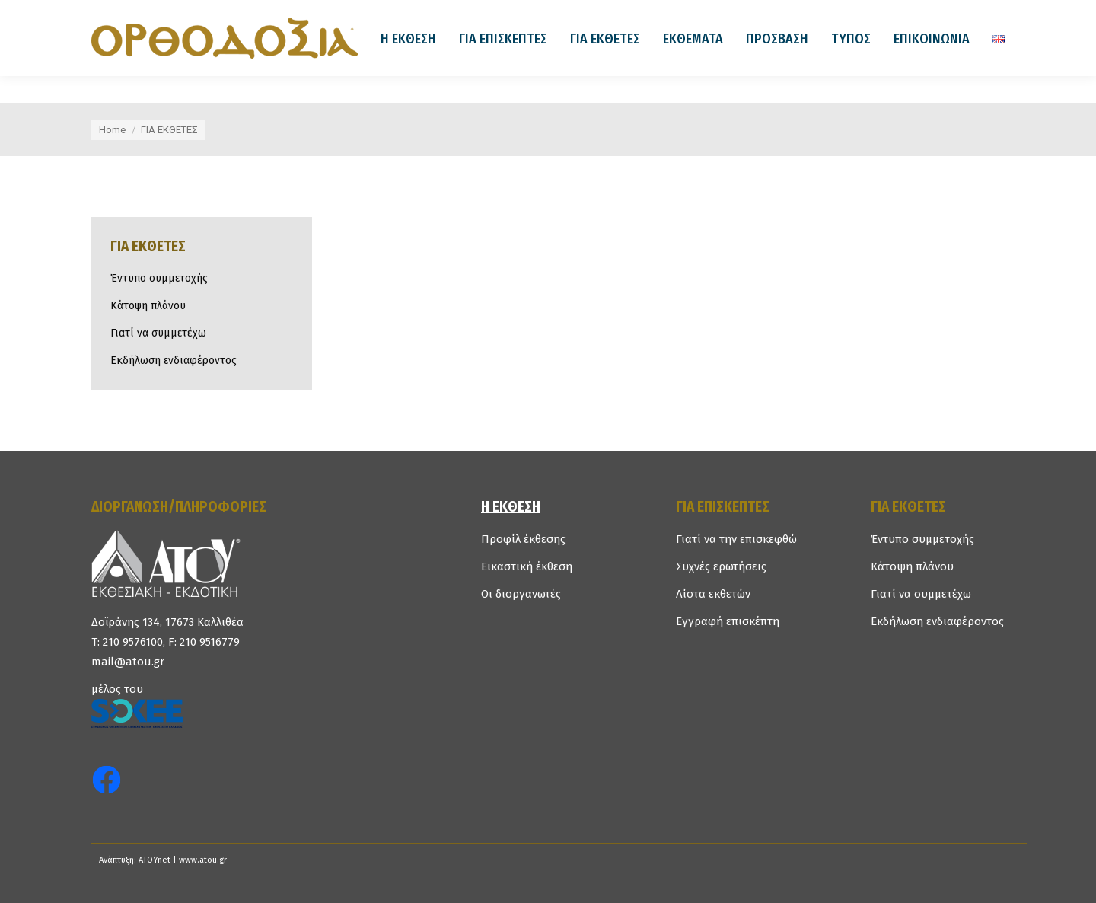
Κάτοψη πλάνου (148, 305)
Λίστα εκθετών (713, 594)
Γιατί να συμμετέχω (158, 333)
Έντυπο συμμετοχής (159, 278)
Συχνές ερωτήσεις (721, 566)
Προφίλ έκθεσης (523, 539)
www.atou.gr (203, 860)
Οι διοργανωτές (521, 594)
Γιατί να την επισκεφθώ (736, 539)
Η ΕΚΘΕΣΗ (510, 506)
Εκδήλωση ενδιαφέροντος (173, 360)
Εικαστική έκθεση (526, 566)
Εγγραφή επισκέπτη (727, 621)
